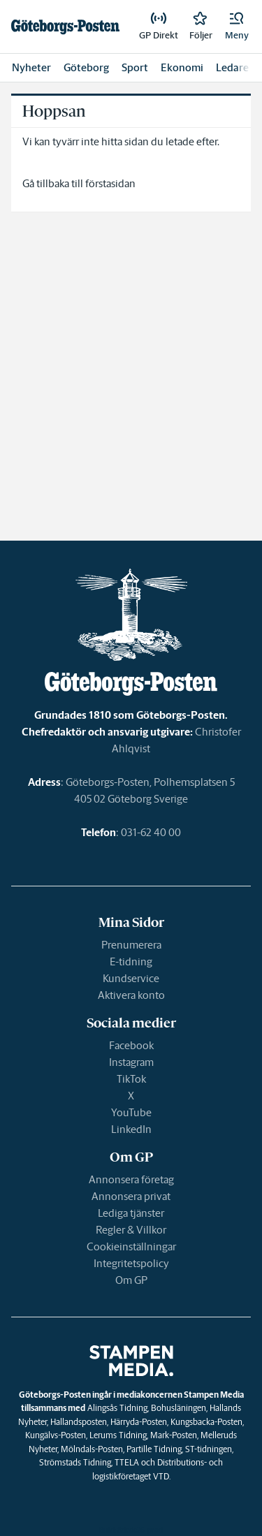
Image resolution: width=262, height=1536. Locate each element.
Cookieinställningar (131, 1246)
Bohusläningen (178, 1408)
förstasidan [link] (110, 183)
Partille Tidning (154, 1449)
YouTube (131, 1112)
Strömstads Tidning (75, 1462)
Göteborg (86, 67)
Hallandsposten (78, 1422)
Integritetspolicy (131, 1263)
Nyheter (31, 67)
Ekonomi (182, 67)
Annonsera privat (131, 1196)
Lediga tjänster (131, 1213)
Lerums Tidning (118, 1435)
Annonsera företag (131, 1179)
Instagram (131, 1062)
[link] (65, 26)
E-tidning (131, 961)
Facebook (131, 1045)
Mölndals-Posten (92, 1449)
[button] (237, 26)
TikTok (131, 1078)
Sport (135, 67)
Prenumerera (131, 944)
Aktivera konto (131, 995)
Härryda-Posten (138, 1422)
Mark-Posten (173, 1435)
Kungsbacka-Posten (206, 1422)
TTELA (127, 1462)
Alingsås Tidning (117, 1408)
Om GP (131, 1280)
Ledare (232, 67)
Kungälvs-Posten (55, 1435)
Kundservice (131, 978)
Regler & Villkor (131, 1229)
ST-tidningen (208, 1449)
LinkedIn (131, 1129)
